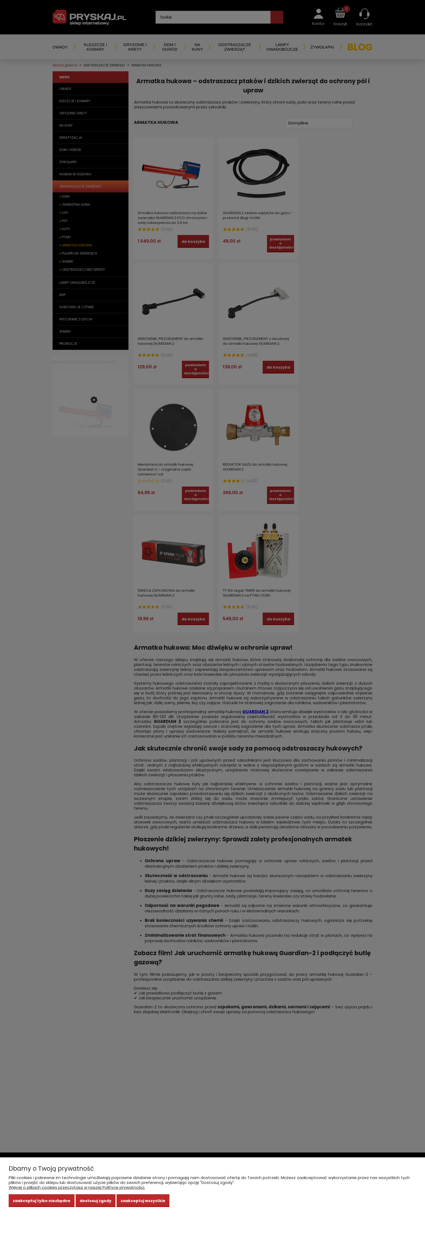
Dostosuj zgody (95, 1200)
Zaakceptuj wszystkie (143, 1200)
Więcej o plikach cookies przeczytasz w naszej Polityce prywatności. (77, 1187)
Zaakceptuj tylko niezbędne (41, 1200)
